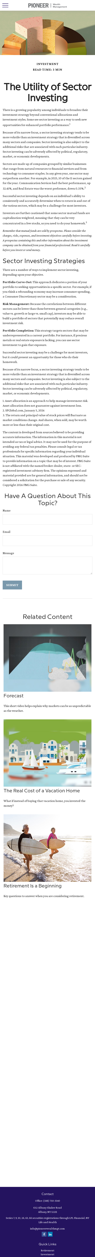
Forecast (13, 696)
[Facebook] (44, 1234)
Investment (47, 1254)
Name (6, 510)
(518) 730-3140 (51, 1200)
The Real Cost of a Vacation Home (42, 791)
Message (8, 553)
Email (6, 532)
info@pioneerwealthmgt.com (47, 1228)
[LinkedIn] (50, 1234)
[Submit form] (12, 585)
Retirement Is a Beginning (33, 886)
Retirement (47, 1250)
